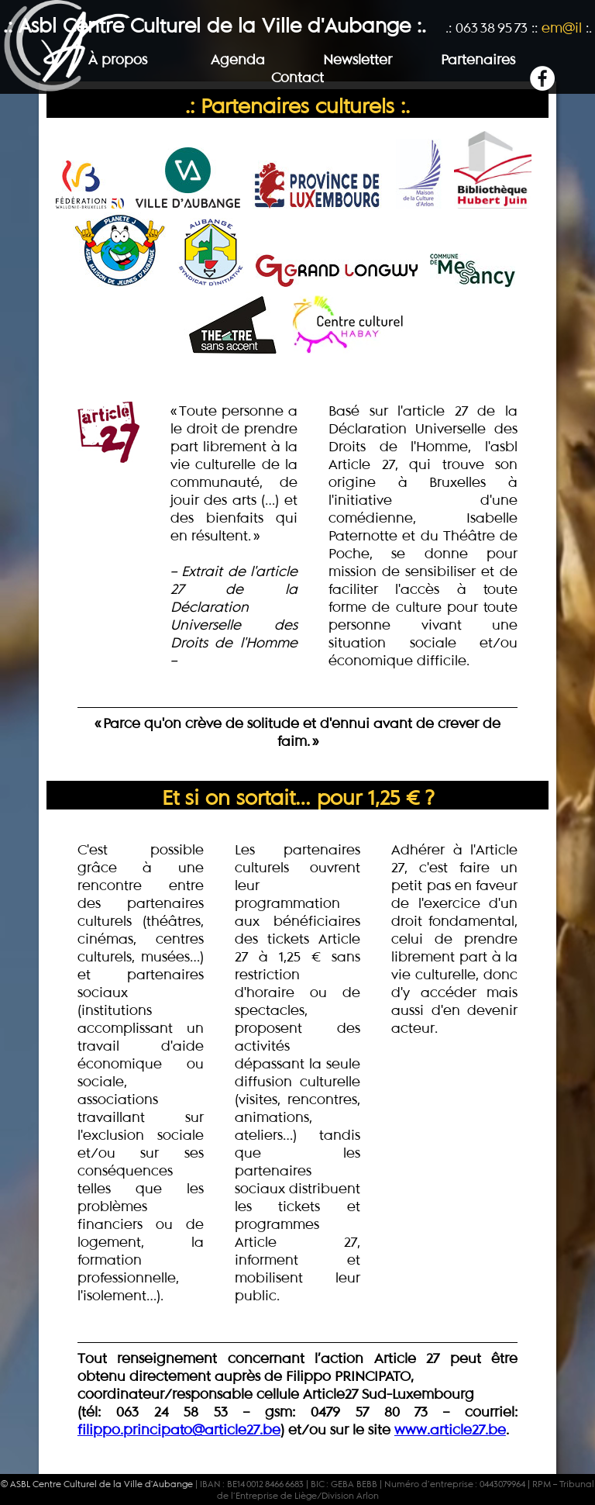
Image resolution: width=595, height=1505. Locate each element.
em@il (562, 27)
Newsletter (357, 59)
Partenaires (478, 59)
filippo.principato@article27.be (178, 1429)
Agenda (238, 59)
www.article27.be (450, 1429)
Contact (297, 77)
